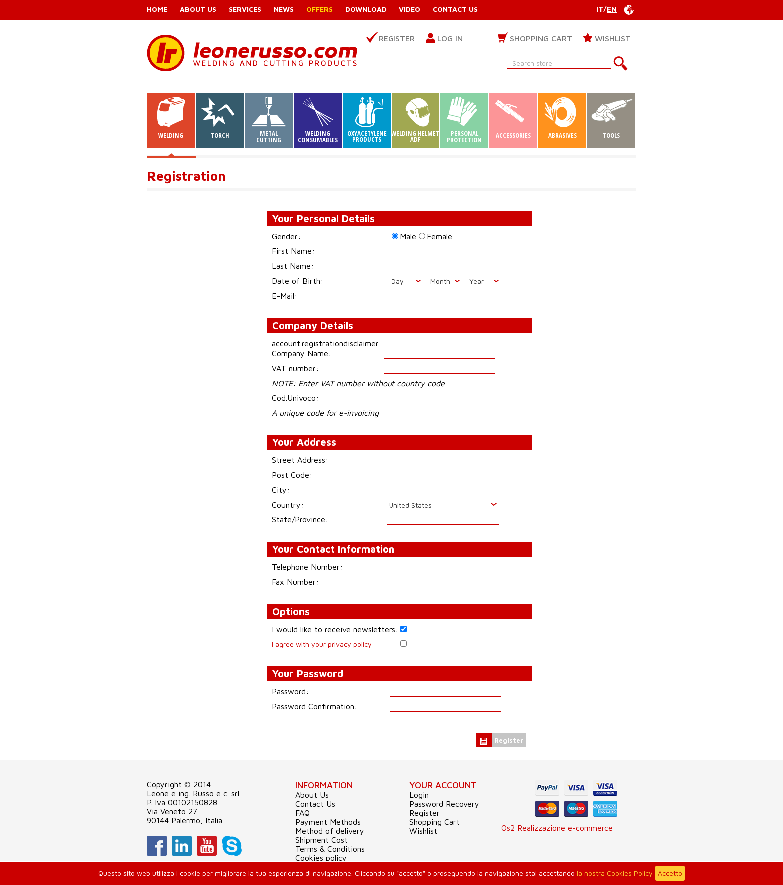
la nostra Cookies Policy (615, 873)
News (284, 9)
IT (599, 9)
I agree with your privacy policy (322, 644)
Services (245, 9)
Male (408, 236)
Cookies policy (321, 858)
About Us (198, 9)
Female (439, 236)
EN (612, 9)
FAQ (302, 813)
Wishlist (613, 38)
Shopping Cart (541, 38)
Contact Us (455, 9)
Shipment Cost (321, 840)
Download (366, 9)
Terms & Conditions (330, 849)
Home (157, 9)
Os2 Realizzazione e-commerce (557, 828)
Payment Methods (328, 822)
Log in (450, 38)
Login (419, 795)
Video (409, 9)
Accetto (670, 873)
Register (397, 38)
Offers (319, 9)
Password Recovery (444, 804)
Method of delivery (329, 831)
